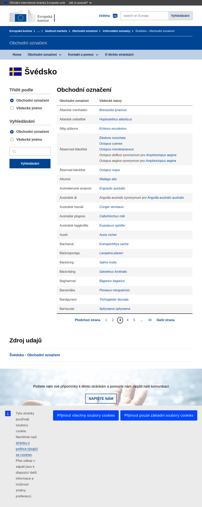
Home (17, 54)
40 (150, 320)
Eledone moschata (112, 138)
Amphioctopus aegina (161, 155)
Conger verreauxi (111, 207)
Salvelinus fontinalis (113, 271)
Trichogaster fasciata (113, 299)
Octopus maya (109, 170)
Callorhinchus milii (112, 216)
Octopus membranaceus (116, 149)
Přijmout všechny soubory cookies (86, 415)
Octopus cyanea (110, 143)
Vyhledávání (180, 15)
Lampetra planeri (111, 253)
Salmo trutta (107, 262)
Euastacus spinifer (112, 225)
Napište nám (101, 399)
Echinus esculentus (113, 128)
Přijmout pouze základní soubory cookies (158, 415)
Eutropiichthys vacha (114, 244)
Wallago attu (108, 179)
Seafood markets (56, 31)
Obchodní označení (85, 31)
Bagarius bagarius (112, 281)
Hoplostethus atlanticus (115, 119)
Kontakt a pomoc (81, 54)
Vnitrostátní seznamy (116, 31)
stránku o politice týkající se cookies (27, 449)
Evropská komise (20, 31)
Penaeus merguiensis (114, 290)
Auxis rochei (108, 234)
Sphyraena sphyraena (114, 308)
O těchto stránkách (119, 54)
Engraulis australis (112, 188)
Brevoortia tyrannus (113, 110)
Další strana (166, 320)
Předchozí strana (87, 320)
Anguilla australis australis (165, 197)
